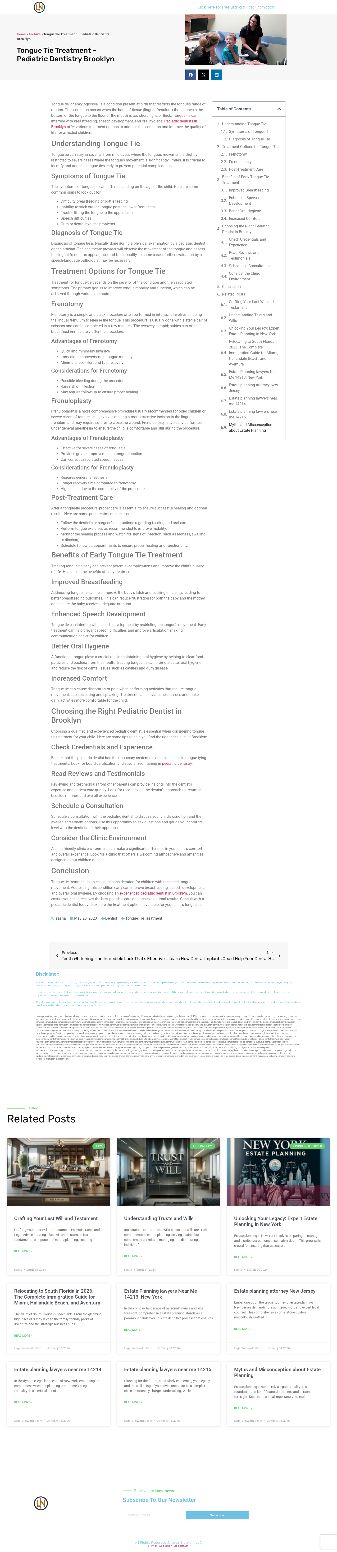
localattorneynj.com (200, 1053)
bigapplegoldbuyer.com (143, 1047)
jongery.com (258, 1019)
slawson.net (85, 1019)
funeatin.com (212, 1047)
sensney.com (169, 1019)
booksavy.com (180, 1033)
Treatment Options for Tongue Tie (250, 146)
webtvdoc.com (182, 1022)
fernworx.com (135, 1022)
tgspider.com (42, 1025)
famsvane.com (42, 1042)
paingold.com (235, 1056)
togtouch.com (197, 1036)
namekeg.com (42, 1022)
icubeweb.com (121, 1044)
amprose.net (93, 1027)
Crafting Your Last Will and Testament (251, 305)
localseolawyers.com (241, 1030)
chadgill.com (103, 1016)
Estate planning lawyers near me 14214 (253, 401)
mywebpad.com (106, 1025)
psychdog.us (139, 1039)
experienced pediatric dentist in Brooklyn (153, 893)
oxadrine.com (101, 1039)
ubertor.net (236, 1025)
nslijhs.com (290, 1022)
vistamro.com (108, 1056)
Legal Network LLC (186, 1543)
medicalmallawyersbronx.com (254, 1027)
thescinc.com (157, 1019)
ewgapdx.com (144, 1033)
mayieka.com (283, 1019)
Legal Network (181, 1545)
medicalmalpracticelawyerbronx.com (154, 1027)
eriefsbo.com (100, 1047)
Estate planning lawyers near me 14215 (253, 414)
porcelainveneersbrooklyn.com (190, 1019)
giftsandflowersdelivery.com (71, 1016)
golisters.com (147, 1050)
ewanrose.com (142, 1056)
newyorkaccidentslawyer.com (167, 1050)
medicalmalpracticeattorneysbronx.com (225, 1050)
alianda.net (52, 1016)
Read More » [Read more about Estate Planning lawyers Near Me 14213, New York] (133, 1329)
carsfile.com (236, 1042)
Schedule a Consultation (249, 266)
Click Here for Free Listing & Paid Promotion (236, 7)
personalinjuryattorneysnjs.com (96, 1036)
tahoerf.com (295, 1019)
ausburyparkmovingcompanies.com (272, 1042)
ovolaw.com (201, 1050)
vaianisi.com (249, 1036)
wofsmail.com (59, 1033)
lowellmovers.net (135, 1025)
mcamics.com (105, 1027)
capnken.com (90, 1016)
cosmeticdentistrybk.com (115, 1019)
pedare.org (171, 1016)
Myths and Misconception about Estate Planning (250, 427)
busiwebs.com (138, 1053)
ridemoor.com (281, 1033)
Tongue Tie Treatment (143, 918)
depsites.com (269, 1050)
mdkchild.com (115, 1016)
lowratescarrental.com (273, 1030)
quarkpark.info (221, 1056)
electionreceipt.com (253, 1050)
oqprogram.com (276, 1016)
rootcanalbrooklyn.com (165, 1036)
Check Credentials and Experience (247, 242)
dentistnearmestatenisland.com (122, 1030)
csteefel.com (262, 1016)
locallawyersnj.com (208, 1025)
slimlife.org (225, 1022)
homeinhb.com (74, 1044)
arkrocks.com (95, 1050)
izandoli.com (113, 1053)
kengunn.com (97, 1019)
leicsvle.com (125, 1053)
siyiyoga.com (236, 1047)
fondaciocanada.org (215, 1044)
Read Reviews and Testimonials (244, 255)
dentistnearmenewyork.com (62, 1039)
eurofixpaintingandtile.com (170, 1039)
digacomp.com (69, 1022)
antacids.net (92, 1025)
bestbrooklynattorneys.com (160, 1030)
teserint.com (112, 1047)
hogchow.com (290, 1016)
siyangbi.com (88, 1047)
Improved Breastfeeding (249, 190)
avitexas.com (211, 1033)
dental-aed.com (248, 1025)
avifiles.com (133, 1044)
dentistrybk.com (190, 1039)
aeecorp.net (41, 1016)
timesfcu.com (223, 1036)
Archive (34, 34)
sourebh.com (279, 1022)
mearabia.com (183, 1036)
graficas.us (250, 1016)
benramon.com (100, 1053)
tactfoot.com (248, 1056)
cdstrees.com (288, 1056)
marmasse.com (261, 1056)
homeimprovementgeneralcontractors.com (173, 1047)
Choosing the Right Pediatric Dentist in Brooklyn (245, 229)
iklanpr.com (234, 1019)
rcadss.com (291, 1050)
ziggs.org (80, 1056)
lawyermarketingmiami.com (195, 1027)
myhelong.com (262, 1047)
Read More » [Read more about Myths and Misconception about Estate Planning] (243, 1408)
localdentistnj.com (157, 1016)
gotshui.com (149, 1025)
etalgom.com (102, 1033)
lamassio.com (42, 1053)
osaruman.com (42, 1030)
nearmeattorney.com (196, 1030)
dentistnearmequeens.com (218, 1030)
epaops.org (249, 1053)
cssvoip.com (78, 1030)
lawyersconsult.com (158, 1056)
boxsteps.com (114, 1039)
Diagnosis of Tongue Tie (249, 139)
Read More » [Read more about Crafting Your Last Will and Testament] (23, 1251)
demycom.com (66, 1025)
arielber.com (204, 1039)
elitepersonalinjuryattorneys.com (249, 1039)
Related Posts (233, 294)
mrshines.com (180, 1030)
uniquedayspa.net (93, 1056)
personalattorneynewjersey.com (230, 1016)
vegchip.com (142, 1016)
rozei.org (146, 1022)
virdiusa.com (130, 1027)
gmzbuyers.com (115, 1033)
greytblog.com (188, 1050)
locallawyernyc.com (104, 1044)
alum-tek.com (223, 1025)
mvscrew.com (120, 1025)
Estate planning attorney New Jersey (253, 388)
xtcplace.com (225, 1053)
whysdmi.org (257, 1030)
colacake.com (198, 1042)
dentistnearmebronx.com (47, 1027)
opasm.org (281, 1050)
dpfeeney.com (42, 1044)
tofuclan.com (200, 1047)
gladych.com (249, 1022)
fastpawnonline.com (120, 1036)
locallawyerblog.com (164, 1025)
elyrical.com (82, 1022)
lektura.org (53, 1025)
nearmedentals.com (59, 1044)
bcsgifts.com (90, 1030)
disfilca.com (185, 1056)
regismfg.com (159, 1044)
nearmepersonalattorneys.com (79, 1042)
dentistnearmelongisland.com (134, 1042)
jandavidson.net (43, 1056)
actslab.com (223, 1019)
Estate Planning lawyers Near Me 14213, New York (253, 375)
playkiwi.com (186, 1044)
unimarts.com (181, 1025)
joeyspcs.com (88, 1044)
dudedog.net (246, 1019)
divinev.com (177, 1027)
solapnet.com (249, 1042)
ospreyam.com (80, 1025)
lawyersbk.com (237, 1036)
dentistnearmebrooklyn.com (277, 1039)
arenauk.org (194, 1022)
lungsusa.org (134, 1050)
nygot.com (71, 1056)
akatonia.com (216, 1039)
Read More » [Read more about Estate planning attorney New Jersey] (243, 1328)
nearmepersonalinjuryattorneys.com (257, 1044)
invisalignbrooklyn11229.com (287, 1044)
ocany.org (210, 1056)
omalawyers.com (87, 1033)
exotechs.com (73, 1019)
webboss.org (118, 1027)
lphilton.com (285, 1027)
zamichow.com (121, 1022)
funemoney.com (85, 1053)
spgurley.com (72, 1033)
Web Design (165, 1545)
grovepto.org (174, 1056)
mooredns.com (42, 1039)
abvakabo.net (208, 1016)
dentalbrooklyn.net (44, 1033)
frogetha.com (270, 1019)
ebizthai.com (224, 1033)
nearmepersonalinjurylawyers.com (224, 1027)
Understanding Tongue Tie (244, 124)
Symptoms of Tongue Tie (250, 131)
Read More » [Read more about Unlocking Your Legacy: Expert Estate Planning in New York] (243, 1257)
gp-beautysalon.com (85, 1039)
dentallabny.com (57, 1042)
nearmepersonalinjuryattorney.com (52, 1050)
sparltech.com (61, 1059)
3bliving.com (126, 1039)
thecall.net (67, 1030)
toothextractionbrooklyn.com (49, 1047)
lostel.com (40, 1059)
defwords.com (65, 1027)
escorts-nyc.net (75, 1036)
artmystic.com (198, 1056)
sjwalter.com (290, 1030)
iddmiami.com (275, 1056)
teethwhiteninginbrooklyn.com (107, 1042)
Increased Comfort (244, 218)
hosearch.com (198, 1044)
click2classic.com (233, 1044)
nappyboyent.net (58, 1056)
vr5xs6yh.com (268, 1033)
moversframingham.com (159, 1042)
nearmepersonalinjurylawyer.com (51, 1019)
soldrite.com (224, 1047)
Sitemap (152, 1545)
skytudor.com (55, 1022)
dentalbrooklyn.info (196, 1033)
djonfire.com (237, 1053)
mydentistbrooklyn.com (181, 1042)
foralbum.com (151, 1039)
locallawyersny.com (72, 1047)
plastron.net (102, 1030)
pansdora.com (108, 1050)
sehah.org (214, 1053)
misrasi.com (193, 1025)
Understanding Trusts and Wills (250, 318)
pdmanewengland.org (125, 1056)
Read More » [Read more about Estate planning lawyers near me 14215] (133, 1402)
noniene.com (168, 1022)
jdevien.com (168, 1033)
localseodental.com (239, 1033)
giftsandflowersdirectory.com (283, 1036)
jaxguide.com (56, 1030)
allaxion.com (274, 1027)
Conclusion (231, 286)
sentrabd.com (237, 1022)
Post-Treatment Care (246, 169)
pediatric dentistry (177, 763)
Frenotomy (238, 154)
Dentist (111, 918)
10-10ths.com (196, 1016)
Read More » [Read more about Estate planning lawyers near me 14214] (23, 1402)
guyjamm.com (210, 1019)
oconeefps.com (129, 1016)
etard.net (84, 1050)
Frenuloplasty (240, 162)
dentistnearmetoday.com (138, 1019)
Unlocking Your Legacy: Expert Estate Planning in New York (254, 331)
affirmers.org (175, 1053)
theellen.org (156, 1033)
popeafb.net (142, 1030)
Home (21, 34)
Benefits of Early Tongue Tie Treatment (245, 180)
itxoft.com (50, 1059)
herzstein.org (157, 1022)
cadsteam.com (130, 1033)
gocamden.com (80, 1027)
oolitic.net (215, 1022)
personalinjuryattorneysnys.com (63, 1053)
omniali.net (205, 1022)
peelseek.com (283, 1053)
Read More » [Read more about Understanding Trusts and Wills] (133, 1256)
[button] (190, 75)
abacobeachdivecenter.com (101, 1022)
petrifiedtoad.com (264, 1022)
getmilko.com (249, 1047)
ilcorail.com (228, 1039)
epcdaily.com (210, 1036)
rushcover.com (183, 1016)
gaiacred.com (124, 1047)
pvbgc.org (186, 1053)
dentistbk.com (146, 1044)
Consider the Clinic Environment (244, 276)
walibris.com (74, 1050)
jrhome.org (163, 1053)
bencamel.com (172, 1044)
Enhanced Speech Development (244, 201)
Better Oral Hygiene (245, 211)
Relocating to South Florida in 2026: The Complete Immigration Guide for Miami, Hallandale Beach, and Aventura (253, 352)
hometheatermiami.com (265, 1053)
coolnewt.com (151, 1053)
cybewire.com (262, 1036)
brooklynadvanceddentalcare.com (51, 1036)
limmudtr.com (121, 1050)
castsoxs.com (255, 1033)
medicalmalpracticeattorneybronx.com (274, 1025)
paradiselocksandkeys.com (218, 1042)
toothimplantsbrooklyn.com (142, 1036)
